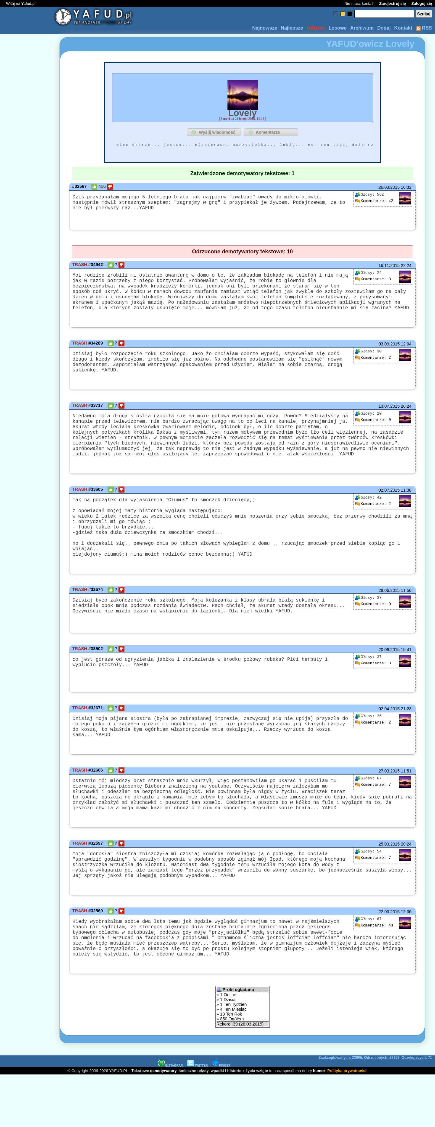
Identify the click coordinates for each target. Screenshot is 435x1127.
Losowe (338, 28)
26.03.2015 (389, 187)
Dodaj (384, 28)
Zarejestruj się (392, 3)
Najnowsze (264, 28)
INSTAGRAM (170, 1117)
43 (374, 968)
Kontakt (403, 28)
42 (374, 201)
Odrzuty (316, 28)
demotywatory (163, 1122)
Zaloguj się (421, 3)
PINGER (221, 1117)
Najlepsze (292, 28)
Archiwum (361, 28)
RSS (424, 28)
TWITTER (197, 1117)
